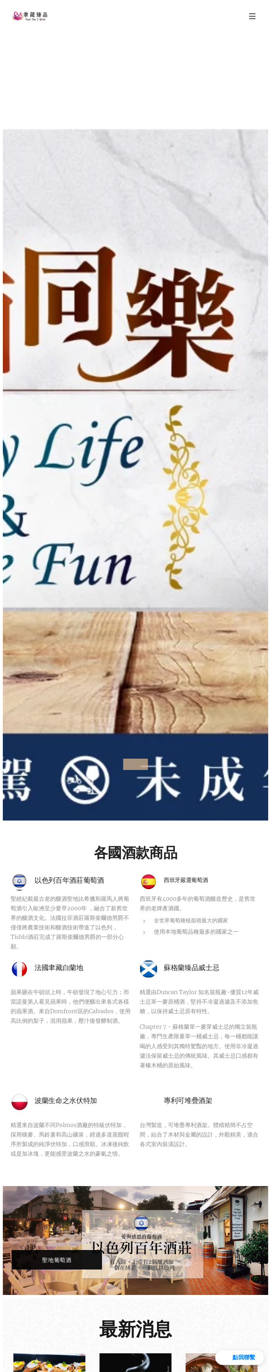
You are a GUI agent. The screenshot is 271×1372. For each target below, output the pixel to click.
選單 (252, 16)
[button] (239, 1357)
